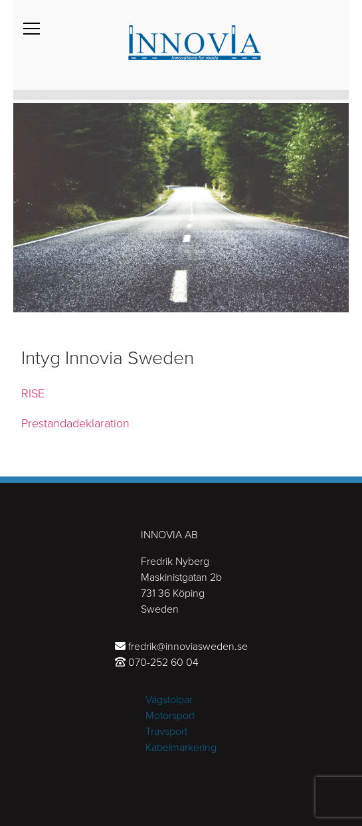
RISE (33, 393)
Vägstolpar (169, 699)
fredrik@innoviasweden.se (188, 646)
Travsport (166, 731)
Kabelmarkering (181, 747)
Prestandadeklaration (75, 423)
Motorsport (170, 715)
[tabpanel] (181, 206)
